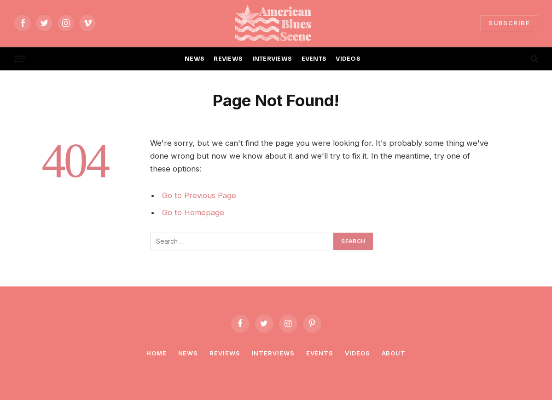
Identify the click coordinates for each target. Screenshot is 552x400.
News (188, 353)
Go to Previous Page (199, 195)
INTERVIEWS (272, 59)
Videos (357, 353)
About (394, 353)
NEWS (194, 59)
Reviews (224, 353)
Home (156, 353)
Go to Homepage (193, 212)
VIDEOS (348, 59)
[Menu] (20, 59)
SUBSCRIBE (509, 23)
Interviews (273, 353)
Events (319, 353)
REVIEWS (228, 59)
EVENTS (314, 59)
